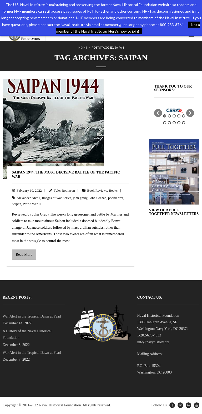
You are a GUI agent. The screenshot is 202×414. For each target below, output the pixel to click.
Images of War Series (56, 198)
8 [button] (174, 122)
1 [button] (164, 115)
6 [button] (164, 122)
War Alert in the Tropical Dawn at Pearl (32, 316)
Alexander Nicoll (28, 198)
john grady (80, 198)
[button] (158, 113)
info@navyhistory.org (153, 342)
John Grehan (98, 198)
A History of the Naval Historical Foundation (27, 334)
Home (82, 47)
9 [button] (178, 122)
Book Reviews (97, 190)
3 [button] (174, 115)
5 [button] (183, 115)
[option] (174, 110)
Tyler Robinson (64, 190)
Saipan (16, 204)
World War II (32, 204)
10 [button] (183, 122)
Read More (24, 255)
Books (113, 190)
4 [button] (178, 115)
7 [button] (169, 122)
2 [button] (169, 115)
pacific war (115, 198)
